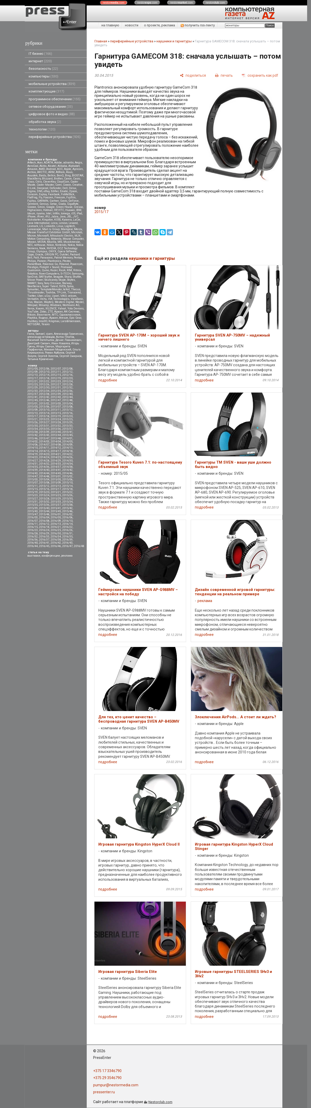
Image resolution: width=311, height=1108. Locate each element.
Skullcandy (50, 280)
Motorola (56, 238)
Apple (67, 169)
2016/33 (44, 536)
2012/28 (67, 384)
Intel (48, 213)
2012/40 (67, 394)
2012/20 (67, 378)
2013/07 (56, 406)
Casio (76, 178)
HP (55, 210)
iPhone (31, 216)
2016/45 (44, 546)
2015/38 (67, 504)
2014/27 (32, 460)
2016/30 (56, 533)
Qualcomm (34, 270)
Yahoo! (62, 308)
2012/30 (44, 387)
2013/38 (32, 432)
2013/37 (67, 429)
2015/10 (67, 482)
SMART (31, 283)
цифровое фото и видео (52, 114)
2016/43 (67, 542)
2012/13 (32, 375)
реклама (67, 555)
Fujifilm (71, 197)
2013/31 (44, 425)
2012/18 (44, 378)
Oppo (30, 254)
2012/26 (44, 384)
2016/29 (44, 533)
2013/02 (44, 403)
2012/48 (67, 400)
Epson (73, 191)
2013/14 (44, 413)
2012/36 (67, 391)
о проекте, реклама (159, 25)
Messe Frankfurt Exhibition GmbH (48, 232)
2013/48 (56, 438)
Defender (55, 188)
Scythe (48, 276)
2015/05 (56, 479)
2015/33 (56, 501)
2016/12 (44, 524)
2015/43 (32, 511)
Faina (30, 333)
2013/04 (67, 403)
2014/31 (32, 463)
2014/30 (67, 460)
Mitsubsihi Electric (61, 235)
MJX (78, 235)
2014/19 (32, 454)
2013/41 (67, 432)
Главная (100, 41)
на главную (110, 25)
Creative (77, 184)
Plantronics (54, 261)
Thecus (75, 289)
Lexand (73, 223)
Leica (54, 223)
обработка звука (45, 122)
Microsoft (43, 235)
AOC (60, 169)
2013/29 (67, 422)
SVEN (62, 286)
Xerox (30, 308)
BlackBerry (34, 178)
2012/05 (32, 368)
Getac (53, 204)
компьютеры (43, 76)
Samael (40, 333)
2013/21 (32, 419)
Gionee (31, 207)
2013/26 (32, 422)
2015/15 (32, 489)
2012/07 (56, 368)
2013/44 (56, 435)
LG (41, 226)
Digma (31, 191)
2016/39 (67, 539)
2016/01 (56, 514)
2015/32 (44, 501)
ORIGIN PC (51, 254)
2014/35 (32, 467)
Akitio (42, 166)
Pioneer (41, 261)
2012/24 (67, 381)
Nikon (50, 245)
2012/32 (67, 387)
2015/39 (32, 508)
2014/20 (44, 454)
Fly (40, 197)
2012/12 (67, 371)
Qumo (45, 270)
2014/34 (67, 463)
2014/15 (44, 451)
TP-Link (61, 292)
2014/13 (67, 447)
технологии (42, 129)
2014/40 (44, 470)
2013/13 (32, 413)
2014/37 (56, 467)
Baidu (42, 175)
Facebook (54, 194)
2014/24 (44, 457)
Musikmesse (71, 242)
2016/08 (44, 520)
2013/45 (67, 435)
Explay (43, 194)
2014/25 (56, 457)
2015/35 (32, 504)
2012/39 (56, 394)
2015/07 (32, 482)
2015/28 (44, 498)
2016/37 (44, 539)
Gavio (63, 200)
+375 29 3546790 (107, 1078)
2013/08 (67, 406)
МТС (55, 314)
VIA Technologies (58, 299)
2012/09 (32, 371)
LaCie (76, 219)
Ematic (64, 191)
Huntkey (32, 321)
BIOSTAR (77, 175)
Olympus (41, 251)
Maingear (67, 229)
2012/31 (56, 387)
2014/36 (44, 467)
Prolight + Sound (49, 267)
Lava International (38, 223)
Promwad (66, 267)
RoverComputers (49, 273)
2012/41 (32, 397)
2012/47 (56, 400)
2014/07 (44, 444)
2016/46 (56, 546)
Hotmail (48, 210)
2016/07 (32, 520)
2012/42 (44, 397)
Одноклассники (69, 314)
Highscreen (34, 210)
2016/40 (32, 542)
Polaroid (64, 264)
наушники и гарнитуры (174, 41)
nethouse (39, 245)
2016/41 (44, 542)
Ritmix (77, 270)
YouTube (32, 311)
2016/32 (32, 536)
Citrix (38, 181)
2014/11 (44, 447)
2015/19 (32, 492)
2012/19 (56, 378)
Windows (55, 305)
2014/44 (44, 473)
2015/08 (44, 482)
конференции (51, 555)
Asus (69, 172)
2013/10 (44, 409)
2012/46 (44, 400)
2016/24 (44, 530)
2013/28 (56, 422)
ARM (51, 172)
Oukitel (64, 254)
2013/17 (32, 416)
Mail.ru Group (51, 229)
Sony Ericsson (52, 283)
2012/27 (56, 384)
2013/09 (32, 409)
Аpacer (58, 311)
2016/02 (67, 514)
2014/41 (56, 470)
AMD (42, 169)
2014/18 (67, 451)
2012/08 (67, 368)
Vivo (30, 302)
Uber (40, 296)
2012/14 (44, 375)
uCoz (47, 296)
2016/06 (67, 517)
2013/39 (44, 432)
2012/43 (56, 397)
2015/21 (56, 492)
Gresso (78, 207)
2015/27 (32, 498)
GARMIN (42, 200)
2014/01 (67, 438)
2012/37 (32, 394)
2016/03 (32, 517)
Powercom (76, 264)
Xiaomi (40, 308)
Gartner (54, 200)
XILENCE (51, 308)
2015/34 (67, 501)
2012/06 (44, 368)
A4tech (31, 162)
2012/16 (67, 375)
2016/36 (32, 539)
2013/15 (56, 413)
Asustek (32, 175)
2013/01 (32, 403)
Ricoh (62, 270)
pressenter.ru (104, 1092)
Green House (64, 207)
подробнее (107, 380)
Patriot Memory (63, 257)
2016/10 (67, 520)
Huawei (70, 210)
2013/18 (44, 416)
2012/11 (56, 371)
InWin (56, 213)
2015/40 (44, 508)
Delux (72, 188)
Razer (54, 270)
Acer (40, 162)
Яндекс (43, 317)
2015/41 (56, 508)
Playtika (32, 317)
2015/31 (32, 501)
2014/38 (67, 467)
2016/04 (44, 517)
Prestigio (32, 267)
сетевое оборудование (51, 106)
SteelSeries (34, 286)
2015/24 (44, 495)
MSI (60, 242)
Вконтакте (44, 314)
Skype (62, 280)
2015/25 (56, 495)
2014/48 (44, 476)
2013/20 (67, 416)
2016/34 (56, 536)
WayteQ (48, 302)
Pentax (78, 257)
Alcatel (52, 166)
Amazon (32, 169)
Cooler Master (45, 184)
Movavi (31, 242)
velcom (72, 296)
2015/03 (32, 479)
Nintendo (60, 245)
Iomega (65, 213)
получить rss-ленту (198, 25)
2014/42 (67, 470)
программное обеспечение (55, 99)
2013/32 (56, 425)
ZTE (50, 311)
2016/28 (32, 533)
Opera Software (67, 251)
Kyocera (67, 219)
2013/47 (44, 438)
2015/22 (67, 492)
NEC (30, 245)
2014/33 (56, 463)
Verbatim (33, 299)
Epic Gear (75, 317)
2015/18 (67, 489)
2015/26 (67, 495)
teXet (66, 289)
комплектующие (46, 91)
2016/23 (32, 530)
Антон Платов (65, 337)
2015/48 (44, 514)
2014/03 (44, 441)
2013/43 (44, 435)
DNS (39, 191)
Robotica (32, 273)
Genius (44, 204)
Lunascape (34, 229)
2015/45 (56, 511)
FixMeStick (67, 194)
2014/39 (32, 470)
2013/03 (56, 403)
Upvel (55, 296)
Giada (62, 204)
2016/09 (56, 520)
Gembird (32, 204)
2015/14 (67, 486)
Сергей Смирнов (70, 356)
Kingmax (54, 321)
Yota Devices (75, 308)
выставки (33, 555)
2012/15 (56, 375)
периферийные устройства (55, 137)
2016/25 (56, 530)
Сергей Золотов (48, 356)
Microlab (76, 232)
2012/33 (32, 391)
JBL (69, 216)
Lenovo (63, 223)
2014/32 (44, 463)
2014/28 (44, 460)
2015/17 (56, 489)
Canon (68, 178)
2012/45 (32, 400)
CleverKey (49, 181)
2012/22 (44, 381)
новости (131, 25)
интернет (40, 61)
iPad (79, 213)
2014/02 (32, 441)
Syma (70, 286)
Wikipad (32, 305)
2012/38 (44, 394)
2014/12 (56, 447)
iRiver (40, 216)
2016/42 (56, 542)
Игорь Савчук (45, 346)
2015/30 (67, 498)
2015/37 (56, 504)
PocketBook (34, 264)
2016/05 (56, 517)
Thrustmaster (35, 292)
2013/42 (32, 435)
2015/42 (67, 508)
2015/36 (44, 504)
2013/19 (56, 416)
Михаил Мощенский (57, 349)
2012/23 (56, 381)
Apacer (53, 317)
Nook (42, 248)
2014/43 (32, 473)
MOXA (41, 242)
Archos (31, 172)
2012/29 (32, 387)
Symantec (33, 289)
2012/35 (56, 391)
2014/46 (67, 473)
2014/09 (67, 444)
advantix (68, 162)
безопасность (43, 69)
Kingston (47, 219)
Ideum (31, 213)
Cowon (67, 184)
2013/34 (32, 429)
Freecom (59, 197)
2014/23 (32, 457)
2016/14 (67, 524)
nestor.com (113, 2)
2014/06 (32, 444)
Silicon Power (35, 280)
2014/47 (32, 476)
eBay (47, 191)
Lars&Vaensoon (70, 321)
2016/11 (32, 524)
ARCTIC (42, 172)
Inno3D (43, 321)
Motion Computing (38, 238)
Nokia (71, 245)
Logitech (70, 226)
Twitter (31, 296)
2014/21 (56, 454)
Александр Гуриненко (68, 333)
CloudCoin (63, 181)
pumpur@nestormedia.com (115, 1085)
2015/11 (32, 486)
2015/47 (32, 514)
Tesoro (45, 324)
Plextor (66, 261)
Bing (68, 175)
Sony (40, 283)
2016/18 (44, 527)
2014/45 (56, 473)
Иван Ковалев (60, 343)
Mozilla (51, 242)
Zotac (43, 311)
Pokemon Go (50, 264)
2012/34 (44, 391)
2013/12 (67, 409)
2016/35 (67, 536)
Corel (58, 184)
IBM (78, 210)
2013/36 (56, 429)
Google (50, 207)
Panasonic (46, 257)
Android (51, 169)
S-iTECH (66, 273)
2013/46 (32, 438)
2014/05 (67, 441)
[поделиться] (193, 75)
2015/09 (56, 482)
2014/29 (56, 460)
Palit (36, 257)
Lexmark (32, 226)
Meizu (78, 229)
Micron (31, 235)
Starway (66, 283)
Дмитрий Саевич (38, 343)
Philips (31, 261)
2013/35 (44, 429)
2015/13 (56, 486)
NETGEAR (33, 324)
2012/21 (32, 381)
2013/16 (67, 413)
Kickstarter (34, 219)
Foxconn (48, 197)
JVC (75, 216)
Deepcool (42, 188)
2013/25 (67, 419)
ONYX (52, 251)
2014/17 (56, 451)
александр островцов (41, 337)
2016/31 (67, 533)
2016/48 (79, 546)
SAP (41, 276)
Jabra (54, 216)
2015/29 (56, 498)
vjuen (49, 333)
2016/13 (56, 524)
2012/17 (32, 378)
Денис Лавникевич (68, 340)
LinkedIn (49, 226)
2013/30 (32, 425)
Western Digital (64, 302)
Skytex (71, 280)
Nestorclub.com (160, 1102)
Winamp (44, 305)
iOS (73, 213)
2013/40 (56, 432)
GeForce (73, 200)
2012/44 (67, 397)
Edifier (55, 191)
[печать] (224, 75)
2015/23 (32, 495)
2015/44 (44, 511)
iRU (47, 216)
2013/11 (56, 409)
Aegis (78, 162)
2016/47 (67, 546)
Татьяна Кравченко (40, 359)
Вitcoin (31, 314)
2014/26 (67, 457)
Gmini (41, 207)
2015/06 (67, 479)
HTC (61, 210)
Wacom (38, 302)
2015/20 (44, 492)
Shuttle (77, 276)
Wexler (79, 302)
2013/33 (67, 425)
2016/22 (67, 527)
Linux (60, 226)
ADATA (48, 162)
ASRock (60, 172)
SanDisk (32, 276)
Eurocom (32, 194)
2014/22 (67, 454)
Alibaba (62, 166)
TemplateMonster (51, 289)
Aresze (63, 317)
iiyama (40, 213)
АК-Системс (71, 311)
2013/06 (44, 406)
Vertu (43, 299)
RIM (69, 270)
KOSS (57, 219)
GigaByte (72, 204)
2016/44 (32, 546)
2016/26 (67, 530)
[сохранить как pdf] (260, 75)
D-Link (31, 188)
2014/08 (56, 444)
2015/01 (56, 476)
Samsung (77, 273)
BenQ (60, 175)
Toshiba (50, 292)
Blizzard (47, 178)
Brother (58, 178)
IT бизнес (40, 54)
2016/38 (56, 539)
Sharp (68, 276)
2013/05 (32, 406)
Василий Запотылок (40, 340)
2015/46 (67, 511)
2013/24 (56, 419)
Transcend (74, 292)
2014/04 (56, 441)
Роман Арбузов (54, 352)
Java (63, 216)
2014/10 (32, 447)
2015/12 (44, 486)
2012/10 (44, 371)
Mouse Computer (73, 238)
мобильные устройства (52, 84)
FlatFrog (32, 197)
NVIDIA (51, 248)
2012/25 (32, 384)
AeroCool (32, 166)
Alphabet (73, 166)
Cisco (30, 181)
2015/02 (67, 476)
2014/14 (32, 451)
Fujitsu (31, 200)
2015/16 (44, 489)
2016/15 (32, 527)
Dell (65, 188)
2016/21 (56, 527)
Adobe (58, 162)
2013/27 (44, 422)
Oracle (39, 254)
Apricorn (78, 169)
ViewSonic (77, 299)
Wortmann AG (70, 305)
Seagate (58, 276)
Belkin (51, 175)
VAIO (63, 296)
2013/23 (44, 419)
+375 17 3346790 (107, 1071)
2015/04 (44, 479)
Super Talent (50, 286)
